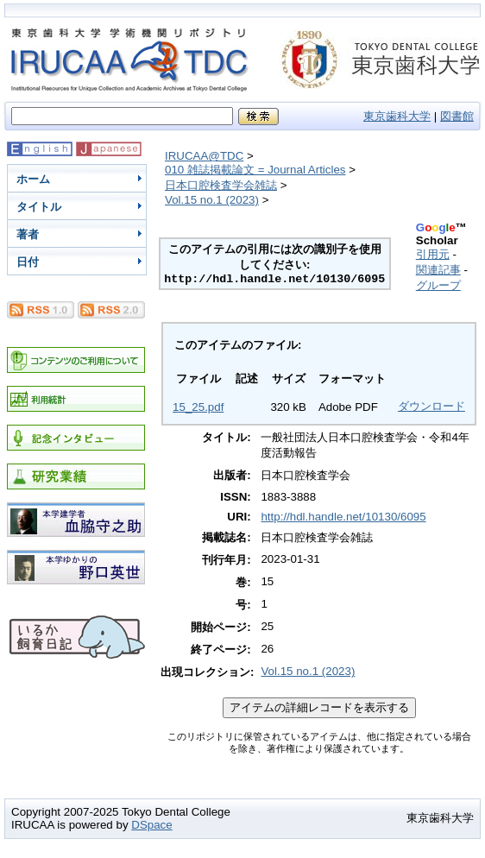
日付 (27, 262)
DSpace (151, 824)
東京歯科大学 (397, 116)
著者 (27, 234)
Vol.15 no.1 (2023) (212, 199)
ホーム (33, 179)
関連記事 (438, 269)
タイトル (38, 206)
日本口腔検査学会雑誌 (221, 185)
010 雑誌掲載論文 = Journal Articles (255, 169)
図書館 (457, 116)
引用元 (433, 254)
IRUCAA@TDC (204, 155)
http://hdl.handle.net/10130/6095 (343, 516)
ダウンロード (431, 406)
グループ (438, 285)
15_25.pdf (198, 407)
